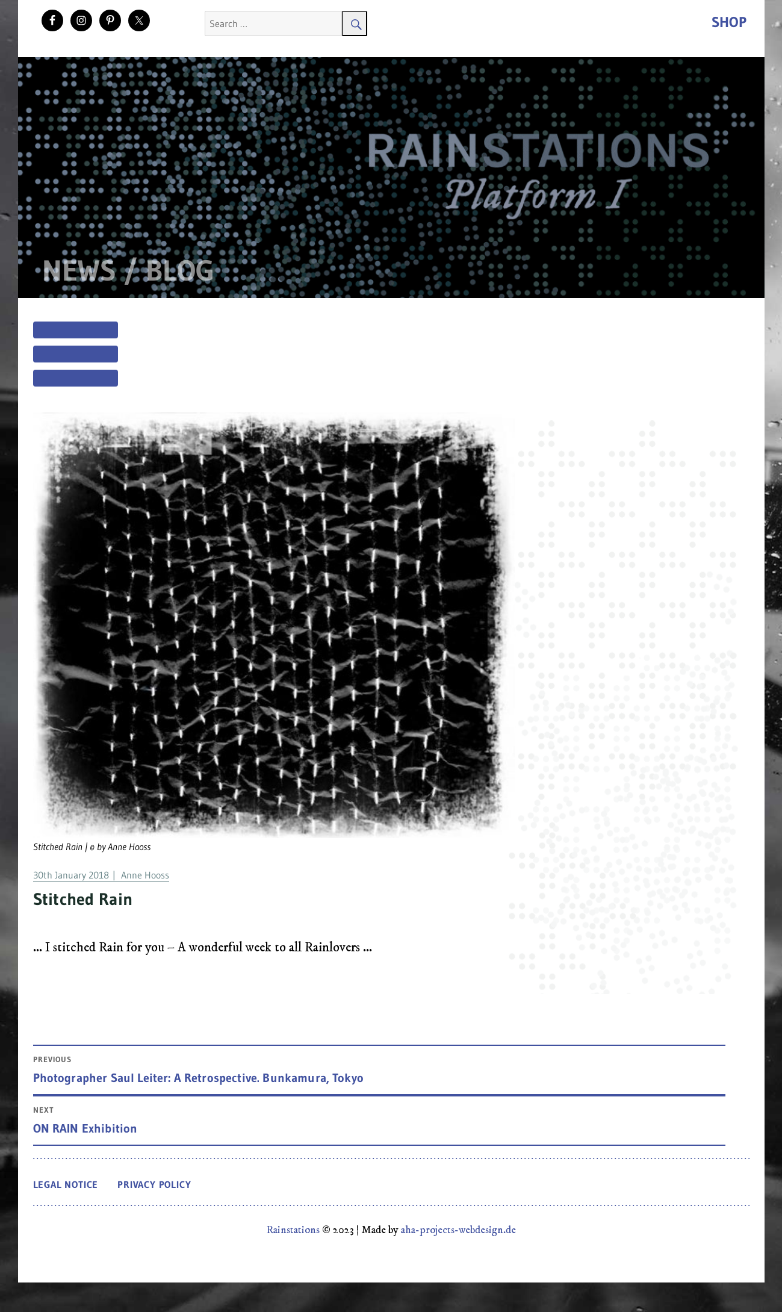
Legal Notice (66, 1184)
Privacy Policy (154, 1184)
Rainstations (293, 1230)
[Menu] (75, 349)
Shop (729, 22)
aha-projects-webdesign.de (458, 1230)
